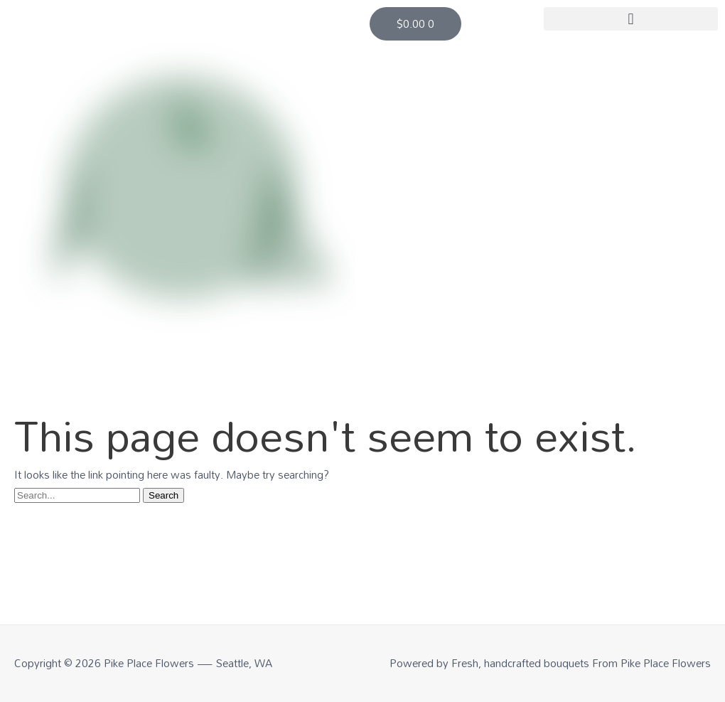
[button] (631, 19)
